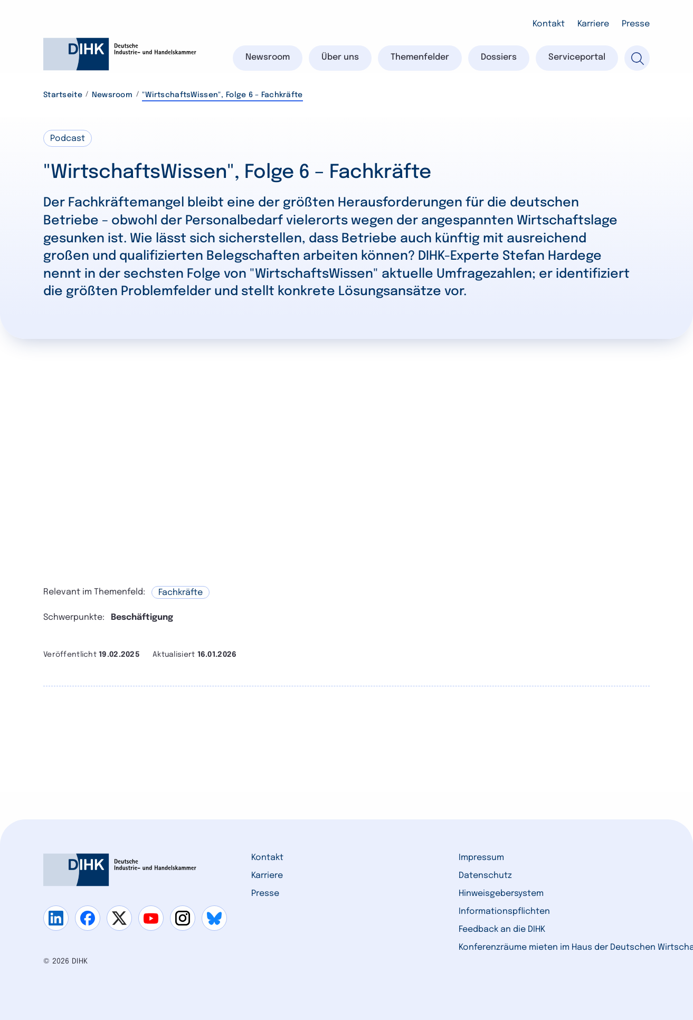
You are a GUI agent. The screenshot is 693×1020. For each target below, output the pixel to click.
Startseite (62, 95)
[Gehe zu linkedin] (56, 918)
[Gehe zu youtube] (151, 918)
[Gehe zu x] (119, 918)
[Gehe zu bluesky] (214, 918)
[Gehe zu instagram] (182, 918)
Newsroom (112, 95)
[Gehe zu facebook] (87, 918)
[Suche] (637, 58)
